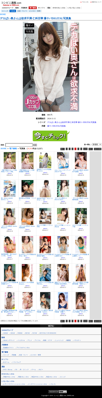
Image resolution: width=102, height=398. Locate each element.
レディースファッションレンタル (14, 384)
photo (9, 173)
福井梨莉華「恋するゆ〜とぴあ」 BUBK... (9, 254)
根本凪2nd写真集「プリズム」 (27, 198)
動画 (17, 8)
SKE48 (12, 333)
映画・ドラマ (47, 340)
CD (16, 369)
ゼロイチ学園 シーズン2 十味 (80, 225)
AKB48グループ (7, 8)
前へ (62, 149)
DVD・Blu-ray (7, 369)
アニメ (29, 340)
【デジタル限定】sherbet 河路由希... (27, 226)
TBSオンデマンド (9, 340)
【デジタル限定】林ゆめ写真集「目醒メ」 (63, 311)
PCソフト (41, 8)
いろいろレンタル (74, 8)
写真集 (12, 11)
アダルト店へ (85, 2)
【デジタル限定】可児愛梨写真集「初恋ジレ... (80, 283)
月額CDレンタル (23, 377)
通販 (48, 8)
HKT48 (27, 333)
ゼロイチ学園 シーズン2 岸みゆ (62, 225)
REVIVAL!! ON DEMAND (48, 333)
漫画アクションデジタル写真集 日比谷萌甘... (63, 283)
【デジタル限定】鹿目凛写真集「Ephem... (45, 311)
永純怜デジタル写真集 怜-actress (44, 170)
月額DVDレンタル (9, 377)
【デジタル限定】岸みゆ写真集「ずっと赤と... (27, 311)
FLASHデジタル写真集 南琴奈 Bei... (45, 283)
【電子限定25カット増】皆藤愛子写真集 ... (27, 170)
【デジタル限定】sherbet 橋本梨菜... (80, 198)
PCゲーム (6, 362)
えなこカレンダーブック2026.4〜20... (63, 170)
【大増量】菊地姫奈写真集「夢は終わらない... (9, 311)
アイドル (38, 340)
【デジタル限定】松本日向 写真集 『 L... (80, 170)
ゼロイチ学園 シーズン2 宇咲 (44, 225)
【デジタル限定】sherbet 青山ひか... (9, 226)
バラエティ (77, 340)
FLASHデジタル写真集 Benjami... (26, 283)
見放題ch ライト (8, 347)
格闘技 (68, 340)
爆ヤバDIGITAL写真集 (56, 126)
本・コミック (24, 369)
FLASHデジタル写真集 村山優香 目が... (63, 255)
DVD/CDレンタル (59, 8)
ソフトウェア (16, 362)
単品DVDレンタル (37, 377)
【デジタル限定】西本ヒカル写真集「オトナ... (80, 311)
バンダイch (21, 340)
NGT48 (34, 333)
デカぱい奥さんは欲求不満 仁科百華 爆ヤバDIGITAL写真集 (35, 18)
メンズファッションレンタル (37, 384)
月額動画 (24, 8)
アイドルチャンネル (23, 347)
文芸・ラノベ (22, 11)
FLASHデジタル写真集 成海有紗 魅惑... (45, 255)
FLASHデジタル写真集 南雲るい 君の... (27, 255)
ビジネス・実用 (34, 11)
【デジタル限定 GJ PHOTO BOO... (61, 198)
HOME (3, 14)
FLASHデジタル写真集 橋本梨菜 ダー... (9, 283)
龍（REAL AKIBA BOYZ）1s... (7, 198)
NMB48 (20, 333)
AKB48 (5, 333)
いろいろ (53, 384)
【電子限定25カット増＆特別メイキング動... (9, 170)
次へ (90, 149)
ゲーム (33, 369)
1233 (85, 149)
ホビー (41, 369)
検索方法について (96, 2)
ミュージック (59, 340)
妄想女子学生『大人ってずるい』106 (45, 199)
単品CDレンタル (51, 377)
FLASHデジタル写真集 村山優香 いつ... (80, 255)
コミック (5, 11)
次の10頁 (97, 149)
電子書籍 (32, 8)
